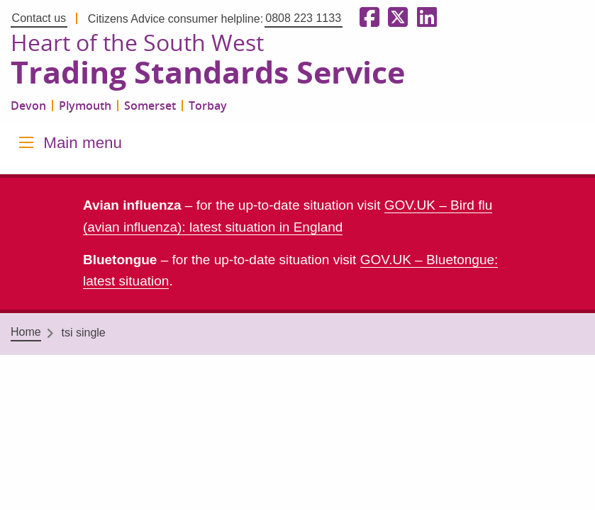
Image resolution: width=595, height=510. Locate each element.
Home (26, 332)
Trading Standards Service (208, 73)
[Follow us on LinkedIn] (424, 18)
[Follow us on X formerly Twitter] (395, 18)
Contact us (39, 18)
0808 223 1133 (303, 18)
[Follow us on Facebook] (366, 18)
